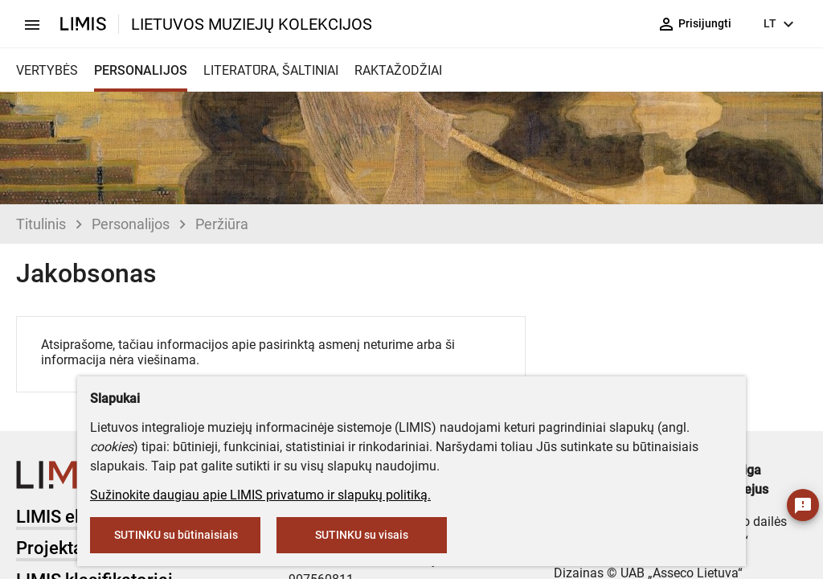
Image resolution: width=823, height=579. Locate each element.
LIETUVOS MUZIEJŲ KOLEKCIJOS (251, 24)
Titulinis (41, 224)
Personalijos (131, 224)
